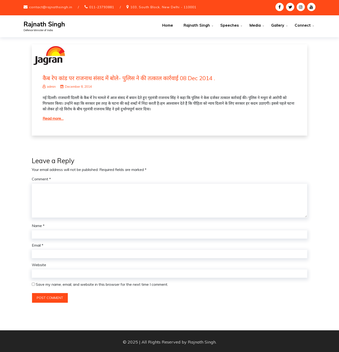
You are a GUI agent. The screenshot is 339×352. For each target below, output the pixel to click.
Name (38, 224)
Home (167, 25)
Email (37, 243)
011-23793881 (101, 7)
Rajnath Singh (44, 24)
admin (49, 85)
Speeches (229, 25)
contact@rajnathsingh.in (50, 7)
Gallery (277, 25)
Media (255, 25)
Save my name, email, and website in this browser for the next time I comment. (102, 282)
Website (39, 263)
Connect (303, 25)
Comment (41, 177)
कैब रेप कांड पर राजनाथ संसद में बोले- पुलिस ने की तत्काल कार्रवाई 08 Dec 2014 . (129, 76)
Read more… (53, 116)
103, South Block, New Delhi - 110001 (163, 7)
